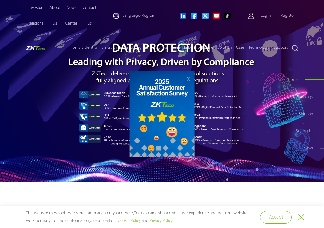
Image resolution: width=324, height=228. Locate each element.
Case (240, 47)
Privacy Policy (161, 220)
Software (205, 47)
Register (288, 15)
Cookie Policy (129, 220)
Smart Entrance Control (122, 47)
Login (266, 15)
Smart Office (157, 47)
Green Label (183, 47)
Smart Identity (85, 47)
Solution (224, 47)
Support (280, 47)
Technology (258, 47)
